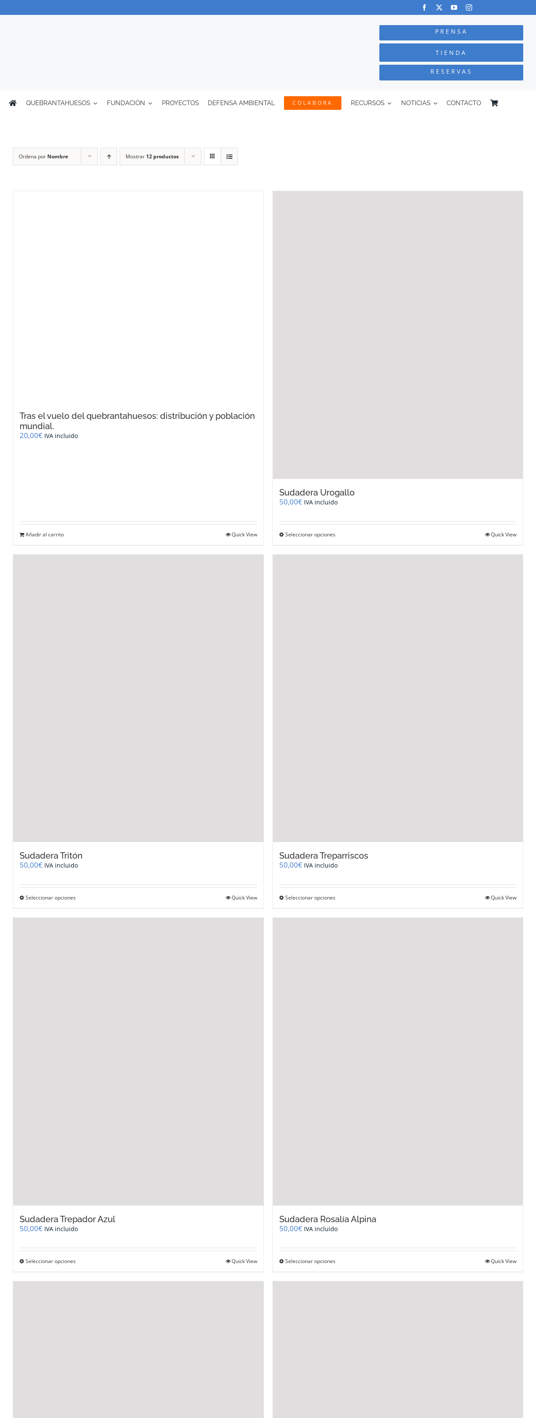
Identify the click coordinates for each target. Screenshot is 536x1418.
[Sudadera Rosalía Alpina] (398, 1062)
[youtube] (454, 7)
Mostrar (152, 156)
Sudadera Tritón (51, 856)
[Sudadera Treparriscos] (398, 698)
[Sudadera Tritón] (138, 698)
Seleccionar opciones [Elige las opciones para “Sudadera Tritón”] (51, 897)
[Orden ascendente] (108, 156)
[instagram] (469, 7)
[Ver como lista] (229, 156)
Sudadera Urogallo (317, 492)
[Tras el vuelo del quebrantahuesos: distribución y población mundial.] (138, 296)
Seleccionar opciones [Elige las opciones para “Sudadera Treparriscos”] (310, 897)
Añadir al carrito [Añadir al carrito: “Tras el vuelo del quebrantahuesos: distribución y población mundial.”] (45, 534)
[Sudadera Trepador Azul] (138, 1062)
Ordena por (43, 156)
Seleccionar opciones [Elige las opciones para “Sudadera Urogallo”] (310, 534)
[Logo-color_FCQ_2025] (101, 23)
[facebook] (424, 7)
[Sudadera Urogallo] (398, 335)
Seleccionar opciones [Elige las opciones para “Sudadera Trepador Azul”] (51, 1261)
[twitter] (439, 7)
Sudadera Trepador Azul (67, 1219)
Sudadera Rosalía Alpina (327, 1219)
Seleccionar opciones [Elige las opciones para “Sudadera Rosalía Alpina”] (310, 1261)
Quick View (244, 534)
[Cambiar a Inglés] (523, 103)
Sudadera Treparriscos (323, 856)
